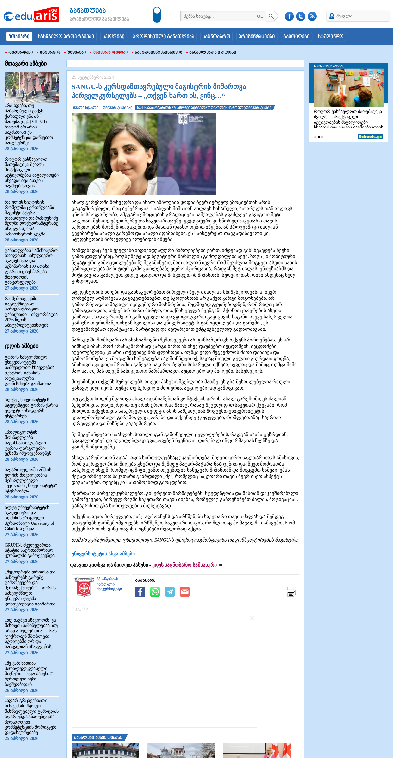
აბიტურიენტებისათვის (157, 53)
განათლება (88, 11)
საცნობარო (216, 37)
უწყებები (75, 53)
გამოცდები (296, 37)
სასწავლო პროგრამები (66, 37)
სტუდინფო (331, 37)
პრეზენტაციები (257, 37)
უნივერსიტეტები (109, 53)
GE (260, 16)
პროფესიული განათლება (163, 37)
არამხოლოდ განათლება (90, 19)
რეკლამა (80, 608)
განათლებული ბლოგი (211, 53)
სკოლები (114, 37)
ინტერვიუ (48, 53)
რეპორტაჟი (19, 53)
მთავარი (19, 37)
